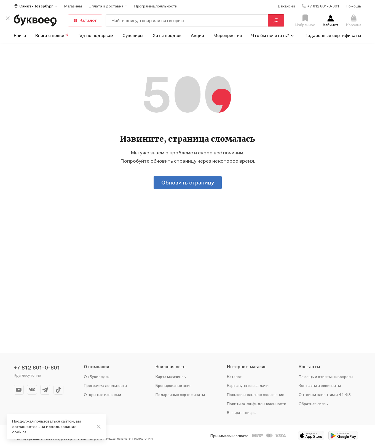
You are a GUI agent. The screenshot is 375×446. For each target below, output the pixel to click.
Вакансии (286, 6)
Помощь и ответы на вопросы (326, 376)
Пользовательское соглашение (255, 394)
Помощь (353, 6)
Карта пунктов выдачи (248, 385)
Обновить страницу (187, 182)
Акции (197, 35)
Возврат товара (241, 412)
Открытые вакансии (102, 394)
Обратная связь (313, 403)
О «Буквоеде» (97, 376)
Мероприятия (227, 35)
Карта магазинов (171, 376)
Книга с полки (51, 35)
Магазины (73, 6)
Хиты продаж (167, 35)
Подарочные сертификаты (332, 35)
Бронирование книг (173, 385)
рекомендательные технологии (123, 438)
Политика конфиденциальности (256, 403)
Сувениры (132, 35)
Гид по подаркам (95, 35)
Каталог (85, 20)
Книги (20, 35)
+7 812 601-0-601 (37, 367)
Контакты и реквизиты (320, 385)
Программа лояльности (105, 385)
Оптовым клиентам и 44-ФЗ (325, 394)
